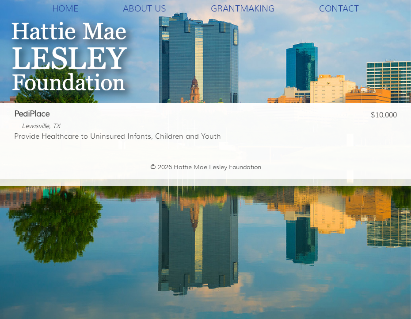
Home (65, 8)
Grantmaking (242, 8)
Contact (339, 8)
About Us (144, 8)
